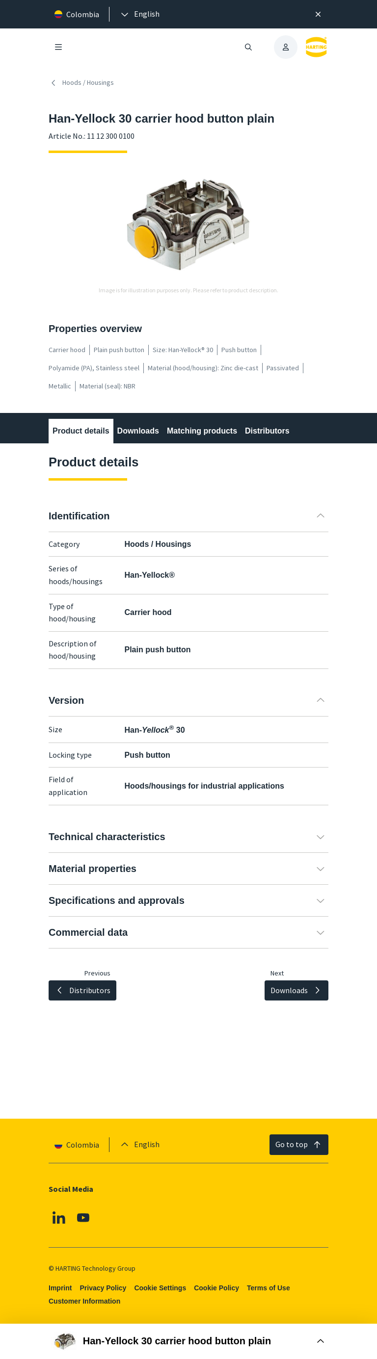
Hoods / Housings (81, 83)
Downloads (138, 431)
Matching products (202, 431)
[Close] (318, 14)
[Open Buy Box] (188, 1341)
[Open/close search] (248, 47)
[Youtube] (83, 1217)
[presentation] (139, 14)
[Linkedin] (59, 1217)
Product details (81, 431)
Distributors (267, 431)
